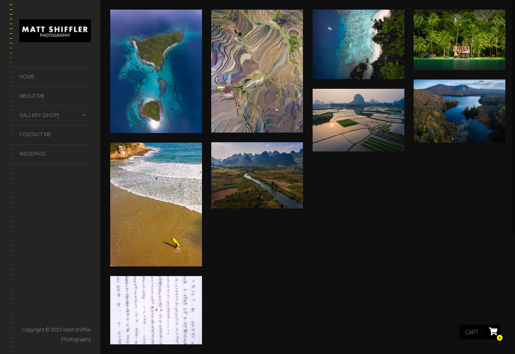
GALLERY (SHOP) (39, 115)
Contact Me (35, 134)
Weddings (32, 154)
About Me (32, 96)
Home (26, 77)
